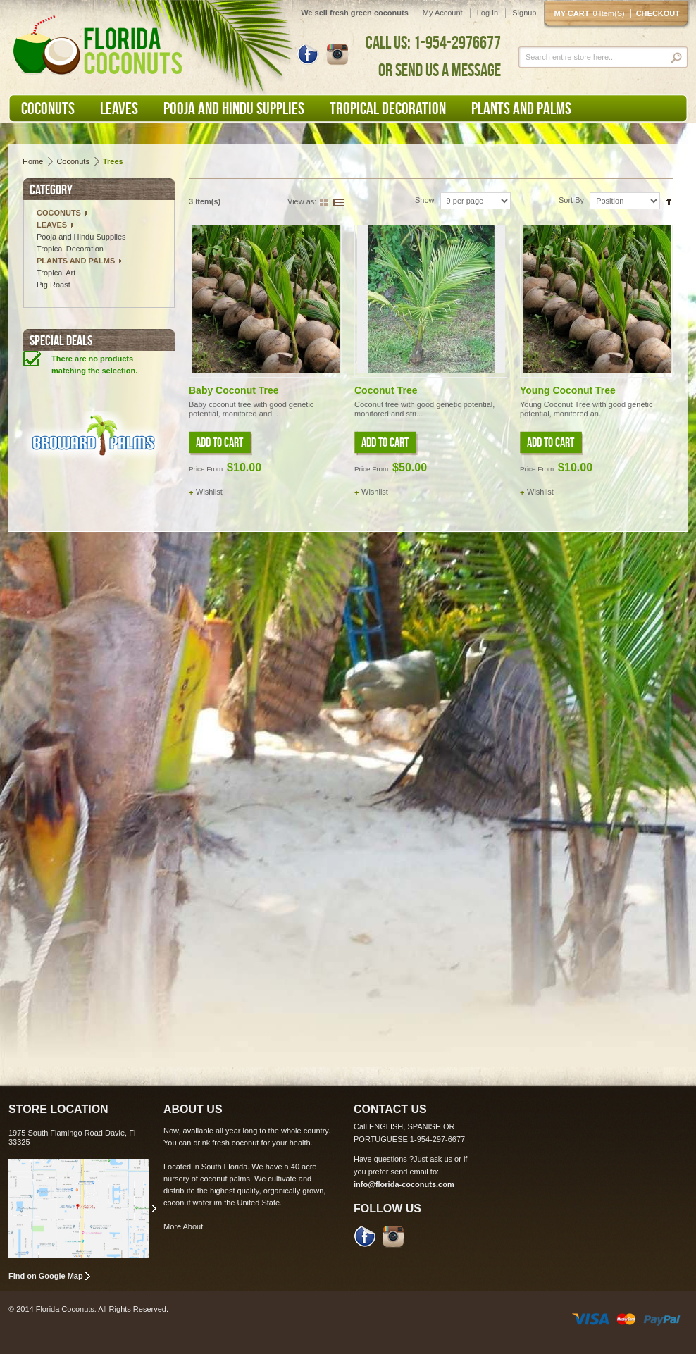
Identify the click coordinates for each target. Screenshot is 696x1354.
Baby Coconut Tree (234, 390)
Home (33, 161)
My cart (592, 13)
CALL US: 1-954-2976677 (433, 42)
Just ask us (433, 1159)
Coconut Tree (385, 390)
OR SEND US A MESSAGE (439, 70)
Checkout (658, 13)
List (338, 201)
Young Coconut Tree (568, 390)
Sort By (571, 200)
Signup (524, 12)
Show (425, 200)
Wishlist (209, 491)
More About (183, 1226)
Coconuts (72, 161)
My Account (443, 12)
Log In (488, 12)
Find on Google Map (45, 1276)
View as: (301, 201)
